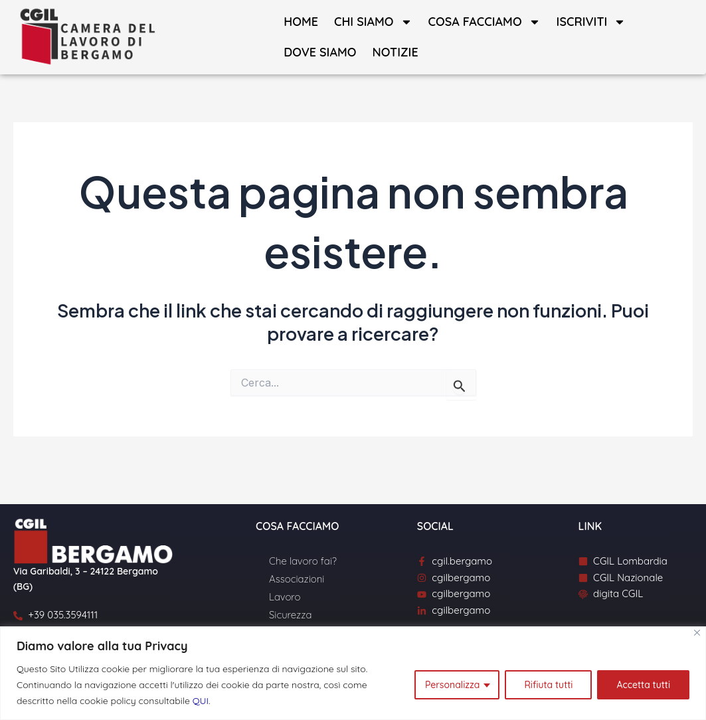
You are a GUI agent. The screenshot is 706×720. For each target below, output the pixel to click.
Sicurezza (290, 614)
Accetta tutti (643, 685)
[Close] (697, 633)
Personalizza (452, 685)
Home (301, 21)
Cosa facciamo (484, 22)
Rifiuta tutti (548, 685)
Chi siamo (373, 22)
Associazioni (296, 579)
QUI (201, 701)
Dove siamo (320, 52)
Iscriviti (591, 22)
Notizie (395, 52)
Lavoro (284, 596)
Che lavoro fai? (303, 561)
